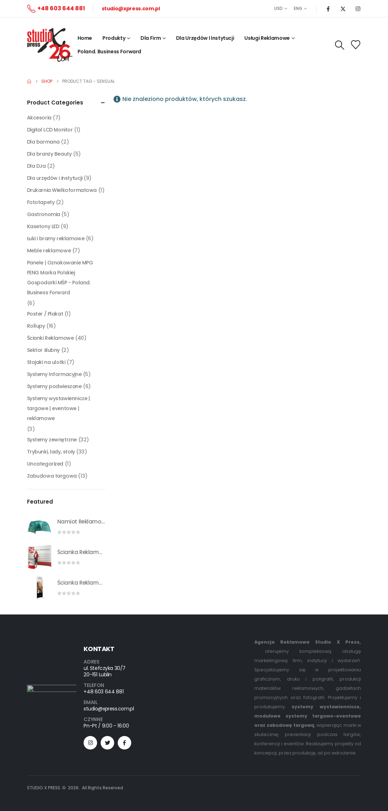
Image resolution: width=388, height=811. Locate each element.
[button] (339, 45)
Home (85, 38)
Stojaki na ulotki (46, 362)
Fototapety (41, 202)
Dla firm (150, 38)
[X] (343, 8)
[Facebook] (328, 8)
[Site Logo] (50, 45)
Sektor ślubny (43, 350)
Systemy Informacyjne (54, 374)
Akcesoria (39, 117)
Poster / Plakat (45, 313)
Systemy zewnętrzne (52, 439)
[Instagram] (358, 8)
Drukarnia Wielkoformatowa (62, 190)
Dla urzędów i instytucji (55, 178)
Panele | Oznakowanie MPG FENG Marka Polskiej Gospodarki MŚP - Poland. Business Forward (60, 277)
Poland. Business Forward (110, 51)
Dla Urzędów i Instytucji (205, 38)
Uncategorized (45, 463)
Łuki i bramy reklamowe (56, 238)
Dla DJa (36, 166)
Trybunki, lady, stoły (51, 451)
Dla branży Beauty (49, 153)
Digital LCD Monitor (50, 129)
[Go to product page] (39, 526)
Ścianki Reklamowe (50, 338)
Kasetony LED (43, 226)
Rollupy (36, 325)
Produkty (113, 38)
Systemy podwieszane (54, 386)
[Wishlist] (355, 44)
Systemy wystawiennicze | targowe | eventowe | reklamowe (58, 408)
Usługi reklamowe (266, 38)
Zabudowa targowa (52, 475)
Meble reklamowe (49, 250)
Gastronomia (43, 214)
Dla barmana (43, 141)
